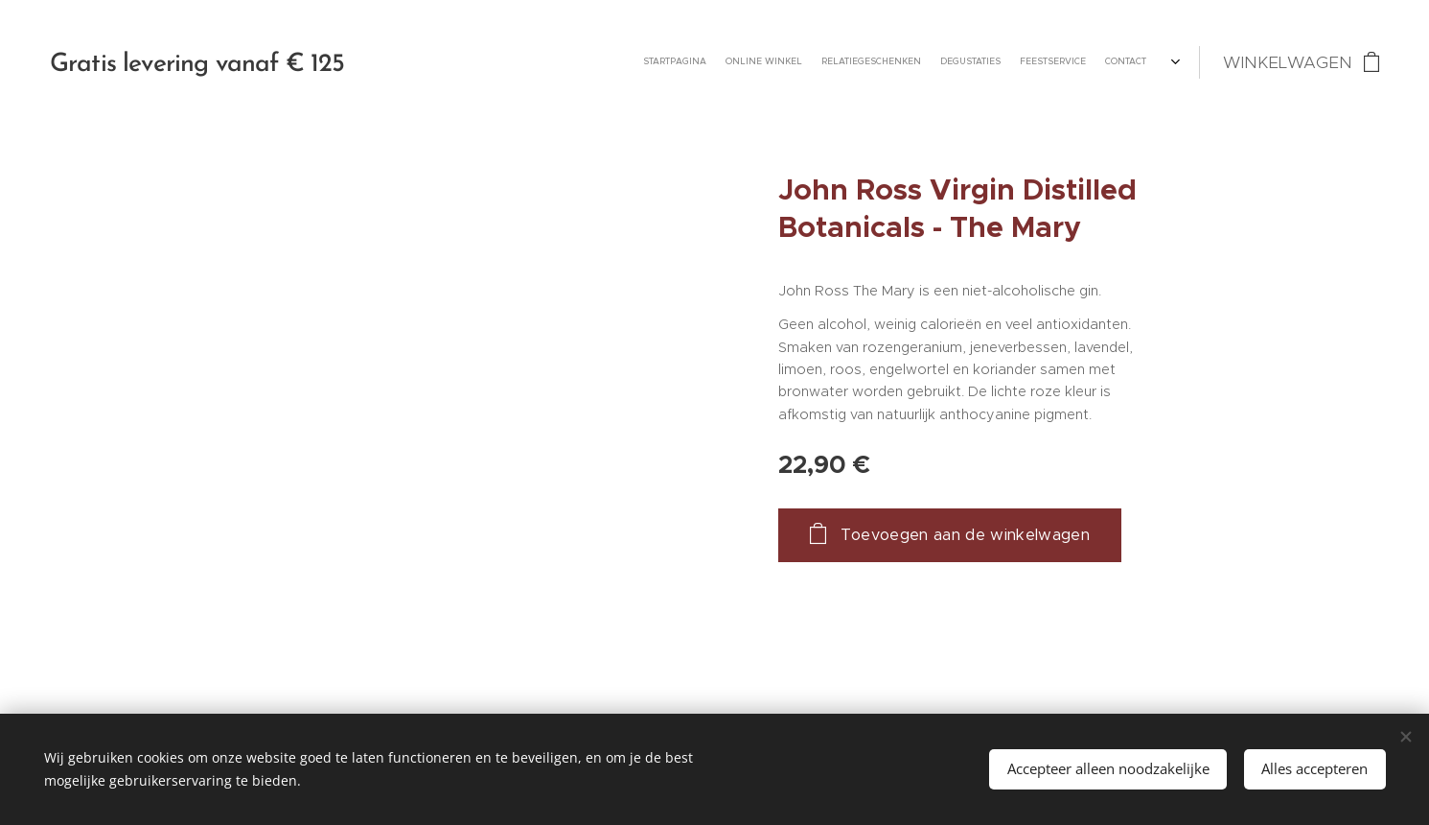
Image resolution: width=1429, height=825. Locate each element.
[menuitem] (1048, 62)
